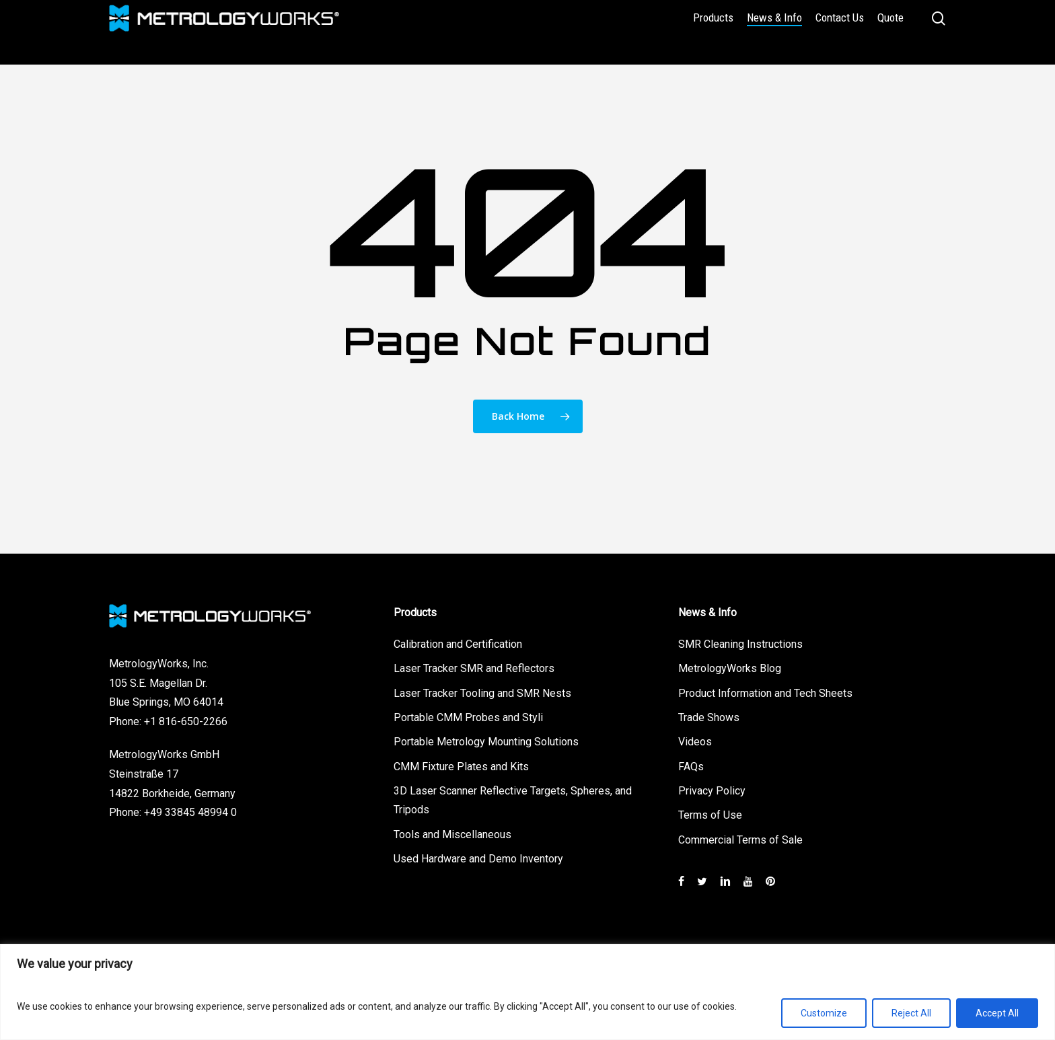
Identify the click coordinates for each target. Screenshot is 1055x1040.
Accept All (997, 1013)
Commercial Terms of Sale (740, 839)
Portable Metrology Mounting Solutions (486, 740)
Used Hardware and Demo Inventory (478, 858)
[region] (527, 992)
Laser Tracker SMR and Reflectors (474, 666)
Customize (824, 1013)
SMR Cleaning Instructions (740, 641)
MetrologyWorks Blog (729, 666)
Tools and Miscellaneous (452, 833)
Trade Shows (708, 715)
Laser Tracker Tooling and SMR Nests (482, 690)
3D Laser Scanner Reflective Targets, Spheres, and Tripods (513, 800)
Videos (695, 740)
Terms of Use (710, 814)
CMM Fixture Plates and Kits (461, 765)
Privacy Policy (711, 790)
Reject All (911, 1013)
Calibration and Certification (458, 641)
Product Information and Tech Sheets (765, 690)
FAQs (691, 765)
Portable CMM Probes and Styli (468, 715)
